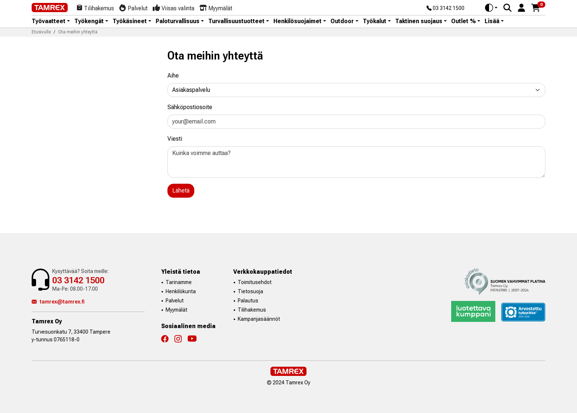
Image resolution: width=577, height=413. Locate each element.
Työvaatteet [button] (49, 21)
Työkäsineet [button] (130, 21)
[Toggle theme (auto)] (491, 8)
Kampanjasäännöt (259, 319)
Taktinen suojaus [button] (418, 21)
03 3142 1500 (445, 8)
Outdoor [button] (342, 21)
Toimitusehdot (255, 282)
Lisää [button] (492, 21)
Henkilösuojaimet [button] (297, 21)
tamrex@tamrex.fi (58, 302)
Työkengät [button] (89, 21)
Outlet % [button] (463, 21)
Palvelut (175, 301)
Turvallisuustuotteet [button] (236, 21)
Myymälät (176, 310)
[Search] (507, 8)
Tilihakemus (252, 310)
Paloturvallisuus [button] (177, 21)
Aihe (173, 75)
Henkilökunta (181, 291)
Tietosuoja (250, 291)
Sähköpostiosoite (189, 107)
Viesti (174, 138)
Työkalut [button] (374, 21)
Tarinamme (179, 282)
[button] (521, 7)
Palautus (248, 301)
